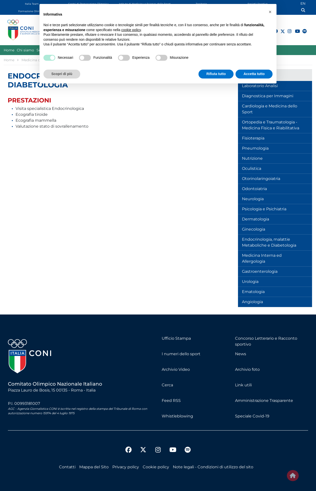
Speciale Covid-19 (252, 416)
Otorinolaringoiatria (261, 178)
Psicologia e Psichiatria (264, 209)
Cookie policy (156, 467)
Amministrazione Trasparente (264, 400)
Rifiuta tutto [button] (216, 74)
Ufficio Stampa (176, 338)
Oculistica (251, 168)
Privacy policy (125, 467)
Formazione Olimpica (31, 11)
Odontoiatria (254, 188)
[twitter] (143, 446)
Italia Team (32, 3)
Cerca (167, 385)
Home (9, 50)
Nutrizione (252, 158)
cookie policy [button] (131, 30)
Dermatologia (255, 219)
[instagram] (287, 28)
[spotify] (302, 28)
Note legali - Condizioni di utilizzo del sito (213, 467)
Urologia (250, 281)
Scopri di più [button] (61, 74)
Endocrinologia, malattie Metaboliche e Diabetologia (269, 242)
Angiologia (252, 301)
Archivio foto (247, 369)
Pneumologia (255, 148)
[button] (270, 12)
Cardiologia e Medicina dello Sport (269, 109)
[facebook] (128, 450)
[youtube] (295, 28)
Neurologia (253, 198)
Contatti (67, 467)
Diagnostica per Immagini (267, 96)
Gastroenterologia (259, 271)
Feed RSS (171, 400)
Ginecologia (253, 229)
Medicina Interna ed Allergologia (262, 258)
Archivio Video (176, 369)
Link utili (243, 385)
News (240, 354)
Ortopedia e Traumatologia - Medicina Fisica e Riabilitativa (270, 125)
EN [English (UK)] (302, 3)
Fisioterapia (253, 138)
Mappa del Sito (94, 467)
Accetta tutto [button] (254, 74)
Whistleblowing (177, 416)
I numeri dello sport (181, 354)
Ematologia (253, 291)
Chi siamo (25, 50)
